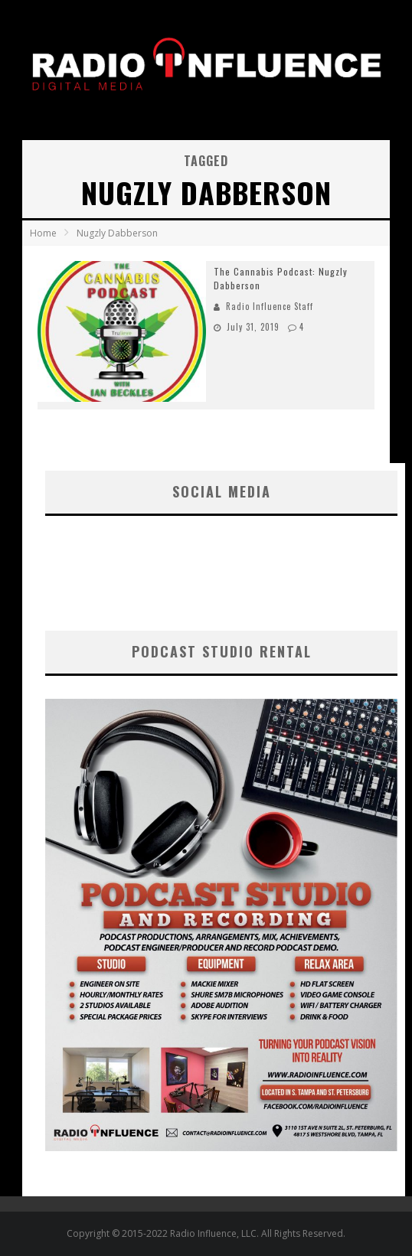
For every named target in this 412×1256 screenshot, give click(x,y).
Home (43, 233)
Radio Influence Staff (269, 306)
